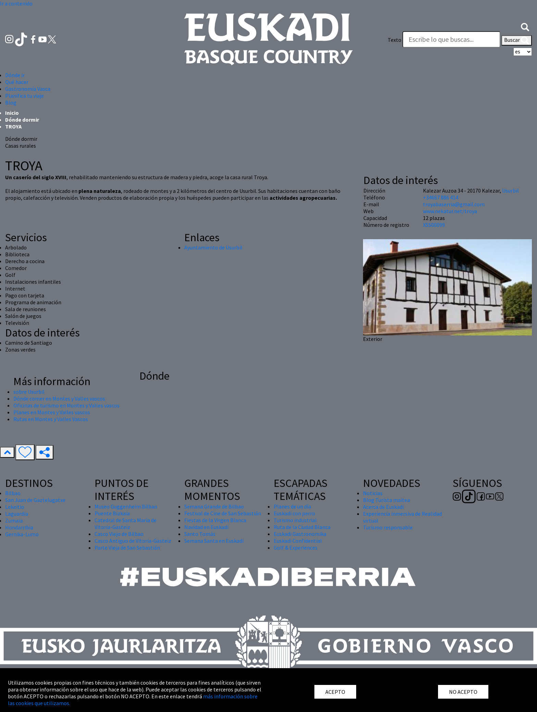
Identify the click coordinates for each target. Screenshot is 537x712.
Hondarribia (19, 527)
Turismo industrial (295, 520)
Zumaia (14, 520)
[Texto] (451, 39)
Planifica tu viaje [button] (24, 95)
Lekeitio (14, 506)
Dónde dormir (22, 119)
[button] (525, 26)
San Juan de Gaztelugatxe (35, 499)
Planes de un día (292, 506)
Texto (394, 39)
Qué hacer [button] (16, 81)
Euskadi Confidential (298, 540)
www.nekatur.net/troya (450, 211)
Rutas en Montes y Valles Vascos (50, 419)
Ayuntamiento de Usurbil (213, 247)
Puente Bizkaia (112, 513)
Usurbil (510, 190)
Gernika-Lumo (22, 534)
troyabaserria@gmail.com (454, 204)
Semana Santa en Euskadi (213, 540)
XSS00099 (434, 224)
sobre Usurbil (29, 391)
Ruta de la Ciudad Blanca (302, 527)
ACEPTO (335, 691)
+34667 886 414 (440, 197)
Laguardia (16, 513)
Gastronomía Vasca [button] (27, 88)
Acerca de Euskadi (383, 506)
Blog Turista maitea (386, 499)
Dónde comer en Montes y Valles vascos (59, 398)
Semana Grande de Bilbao (214, 506)
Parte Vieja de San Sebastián (127, 547)
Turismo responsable (388, 527)
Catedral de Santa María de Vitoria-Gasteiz (126, 523)
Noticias (373, 493)
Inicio (12, 112)
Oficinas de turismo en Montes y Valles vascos (66, 405)
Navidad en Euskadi (206, 527)
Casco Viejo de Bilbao (119, 533)
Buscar (516, 40)
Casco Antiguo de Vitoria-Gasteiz (133, 540)
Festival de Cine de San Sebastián (222, 513)
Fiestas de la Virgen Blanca (215, 520)
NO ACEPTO (463, 691)
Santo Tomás (199, 533)
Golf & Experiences (295, 547)
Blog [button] (10, 102)
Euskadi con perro (294, 513)
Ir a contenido (16, 3)
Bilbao (13, 493)
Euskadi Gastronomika (300, 533)
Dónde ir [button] (15, 75)
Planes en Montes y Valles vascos (51, 412)
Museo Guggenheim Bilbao (126, 506)
